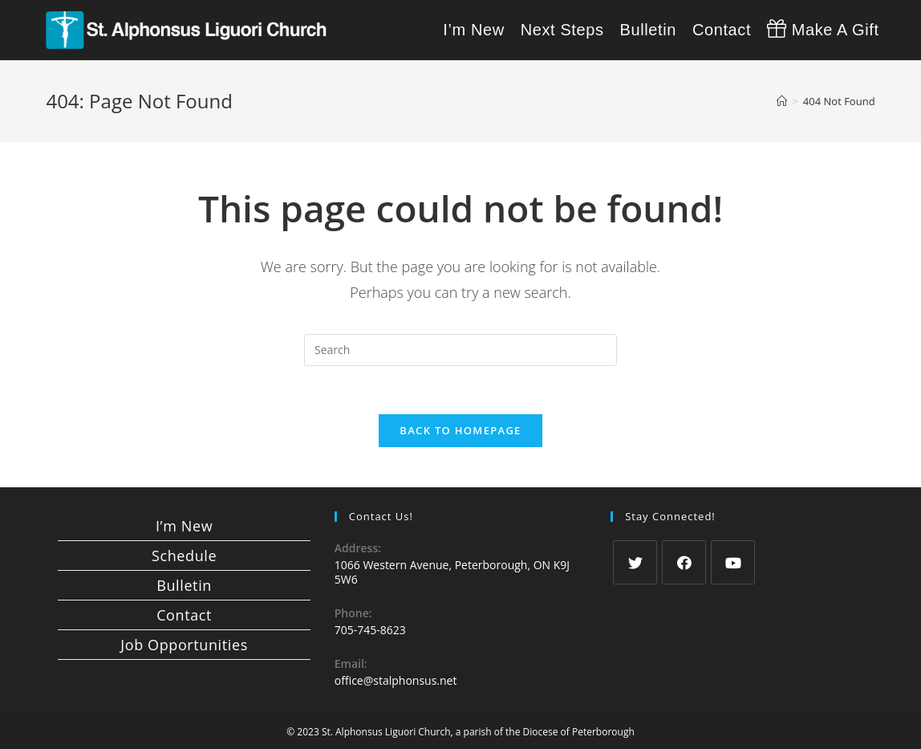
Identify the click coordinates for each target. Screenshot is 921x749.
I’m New (184, 525)
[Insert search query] (460, 350)
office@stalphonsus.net (396, 680)
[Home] (782, 101)
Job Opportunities (183, 644)
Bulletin (184, 585)
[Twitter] (635, 562)
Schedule (184, 555)
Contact (184, 615)
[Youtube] (733, 562)
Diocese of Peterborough (579, 732)
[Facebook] (684, 562)
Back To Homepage (460, 430)
